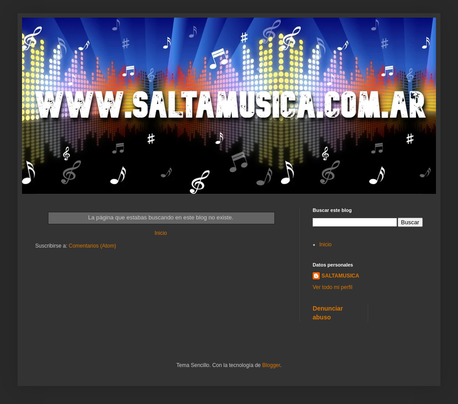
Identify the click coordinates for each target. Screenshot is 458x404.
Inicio (161, 233)
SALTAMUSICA (340, 276)
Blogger (271, 365)
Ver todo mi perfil (332, 287)
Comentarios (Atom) (92, 246)
